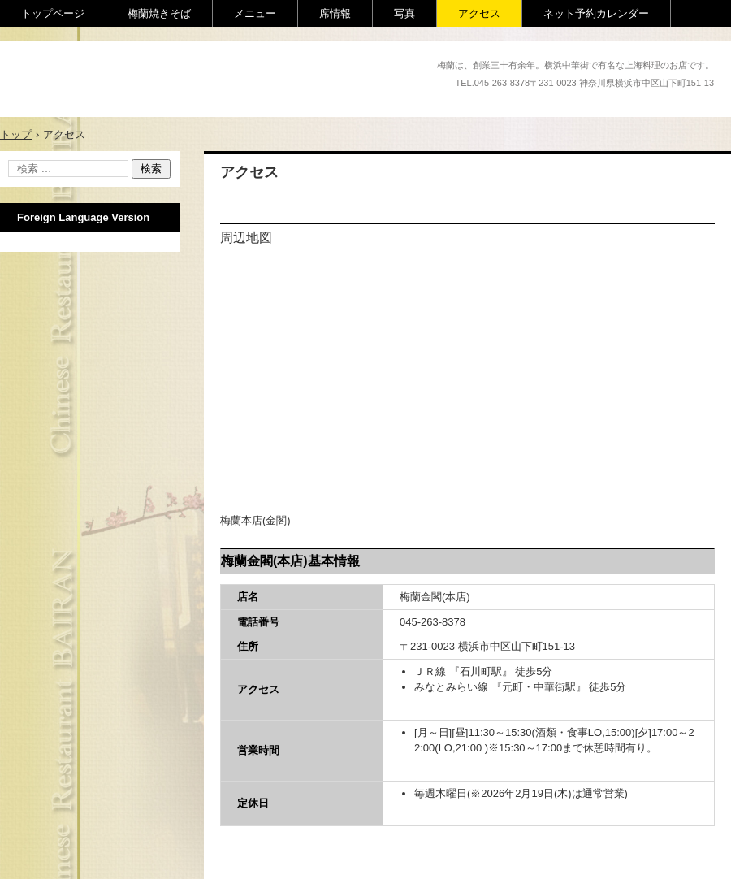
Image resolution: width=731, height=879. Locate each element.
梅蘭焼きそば (159, 13)
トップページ (52, 13)
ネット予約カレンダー (596, 13)
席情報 (335, 13)
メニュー (255, 13)
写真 (404, 13)
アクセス (479, 13)
